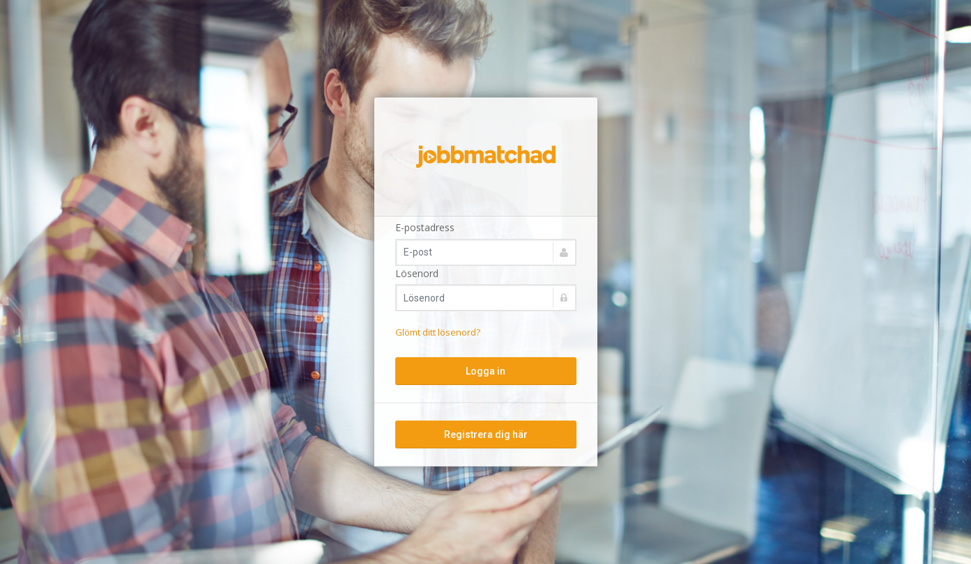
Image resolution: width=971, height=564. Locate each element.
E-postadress (424, 227)
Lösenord (416, 273)
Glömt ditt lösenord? (437, 332)
